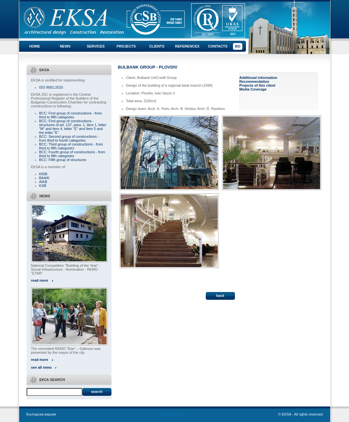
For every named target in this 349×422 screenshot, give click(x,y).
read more (39, 280)
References (187, 46)
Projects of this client (257, 85)
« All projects (129, 279)
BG (237, 46)
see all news (41, 367)
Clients (156, 46)
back (220, 296)
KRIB (43, 174)
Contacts (217, 46)
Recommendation (254, 81)
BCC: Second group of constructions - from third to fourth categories (69, 138)
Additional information (258, 78)
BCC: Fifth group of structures (63, 160)
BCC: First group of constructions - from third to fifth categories (70, 115)
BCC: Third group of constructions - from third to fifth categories (71, 146)
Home (34, 46)
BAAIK (44, 178)
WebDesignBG (173, 414)
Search (96, 392)
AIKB (43, 182)
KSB (42, 186)
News (65, 46)
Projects (126, 46)
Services (96, 46)
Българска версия (41, 414)
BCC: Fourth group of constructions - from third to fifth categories (72, 154)
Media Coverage (253, 89)
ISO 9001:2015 (51, 87)
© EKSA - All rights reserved (300, 414)
